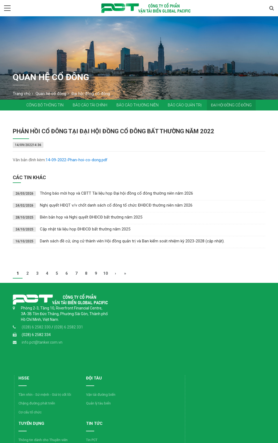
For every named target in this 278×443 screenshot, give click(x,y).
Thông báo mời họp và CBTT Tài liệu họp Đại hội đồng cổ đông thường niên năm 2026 (116, 193)
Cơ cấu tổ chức (116, 339)
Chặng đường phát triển (123, 331)
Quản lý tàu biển (172, 324)
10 (105, 273)
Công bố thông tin (45, 105)
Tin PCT (111, 367)
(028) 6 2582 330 (37, 331)
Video (110, 394)
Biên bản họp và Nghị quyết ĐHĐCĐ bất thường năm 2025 (91, 217)
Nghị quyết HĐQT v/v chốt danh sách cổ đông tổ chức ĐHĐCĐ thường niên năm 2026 (116, 205)
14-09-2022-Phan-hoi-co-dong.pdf (77, 159)
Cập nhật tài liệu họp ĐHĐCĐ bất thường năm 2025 (85, 229)
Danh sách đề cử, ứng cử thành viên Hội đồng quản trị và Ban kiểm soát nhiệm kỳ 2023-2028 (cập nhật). (132, 241)
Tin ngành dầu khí (119, 376)
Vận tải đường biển (174, 316)
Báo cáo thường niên (137, 105)
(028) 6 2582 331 (68, 331)
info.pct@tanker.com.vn (42, 346)
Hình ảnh (112, 385)
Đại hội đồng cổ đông (231, 105)
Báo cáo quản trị (185, 105)
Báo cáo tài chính (90, 105)
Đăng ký (237, 413)
